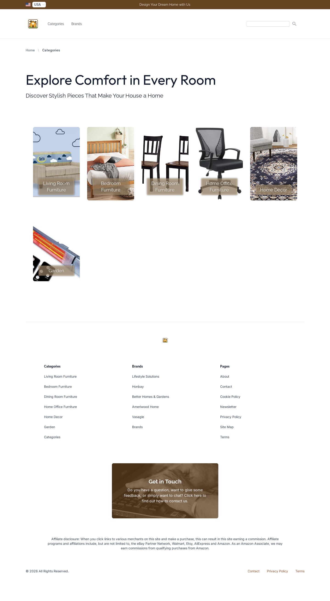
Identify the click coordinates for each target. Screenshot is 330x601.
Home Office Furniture (60, 407)
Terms (224, 437)
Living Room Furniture (60, 376)
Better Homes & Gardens (150, 397)
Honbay (138, 386)
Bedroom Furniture (58, 386)
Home (30, 50)
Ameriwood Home (145, 407)
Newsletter (228, 407)
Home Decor (53, 417)
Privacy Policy (230, 417)
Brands (76, 24)
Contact (226, 386)
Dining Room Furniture (60, 397)
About (224, 376)
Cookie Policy (230, 397)
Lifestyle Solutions (145, 376)
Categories (56, 24)
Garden (49, 427)
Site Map (227, 427)
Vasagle (138, 417)
